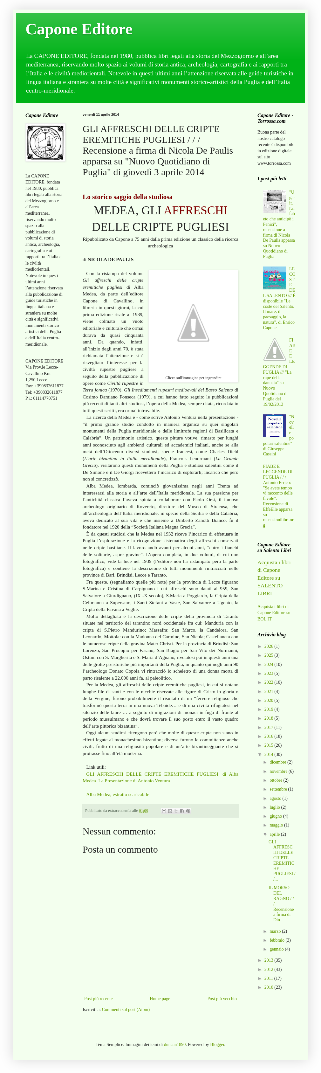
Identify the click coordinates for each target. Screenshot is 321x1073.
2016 (269, 736)
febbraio (277, 940)
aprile (275, 834)
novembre (279, 771)
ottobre (276, 780)
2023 (269, 673)
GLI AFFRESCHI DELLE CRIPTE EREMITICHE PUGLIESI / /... (282, 861)
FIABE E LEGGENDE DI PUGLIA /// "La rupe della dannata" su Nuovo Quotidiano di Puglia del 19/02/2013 (279, 372)
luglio (275, 807)
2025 (269, 655)
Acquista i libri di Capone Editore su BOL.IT (273, 612)
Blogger (217, 1044)
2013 (269, 960)
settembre (279, 789)
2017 (269, 727)
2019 (269, 709)
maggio (277, 825)
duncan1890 (175, 1044)
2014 (269, 754)
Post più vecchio (222, 998)
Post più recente (98, 998)
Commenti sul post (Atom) (126, 1009)
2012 (269, 969)
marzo (276, 931)
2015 (269, 745)
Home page (160, 998)
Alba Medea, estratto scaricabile (117, 794)
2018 (269, 718)
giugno (276, 816)
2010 (269, 987)
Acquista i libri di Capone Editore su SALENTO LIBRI (274, 578)
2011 (269, 978)
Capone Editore (79, 29)
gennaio (277, 949)
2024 (269, 664)
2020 (269, 700)
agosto (276, 798)
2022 (269, 682)
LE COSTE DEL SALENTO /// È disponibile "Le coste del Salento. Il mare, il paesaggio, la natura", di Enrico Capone (279, 298)
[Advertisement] (44, 506)
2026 (269, 646)
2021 (269, 691)
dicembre (278, 762)
